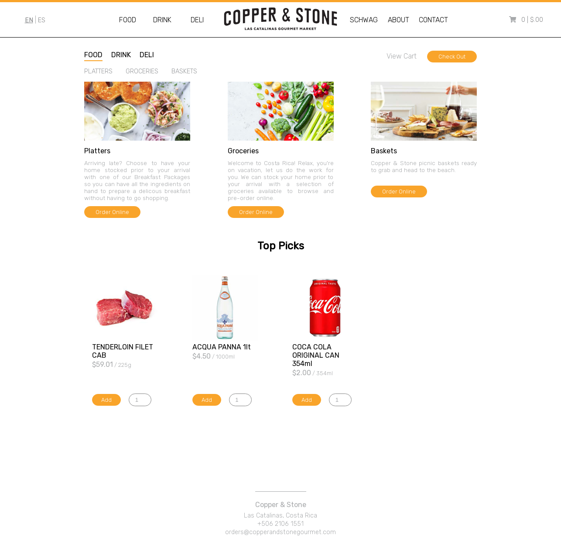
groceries (142, 71)
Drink (162, 20)
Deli (197, 20)
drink (121, 55)
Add (106, 400)
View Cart (402, 56)
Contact (433, 20)
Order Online (112, 212)
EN (29, 20)
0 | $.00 (532, 20)
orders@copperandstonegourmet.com (280, 532)
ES (41, 20)
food (93, 55)
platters (98, 71)
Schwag (364, 20)
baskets (184, 71)
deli (147, 55)
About (398, 20)
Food (127, 20)
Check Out (451, 56)
